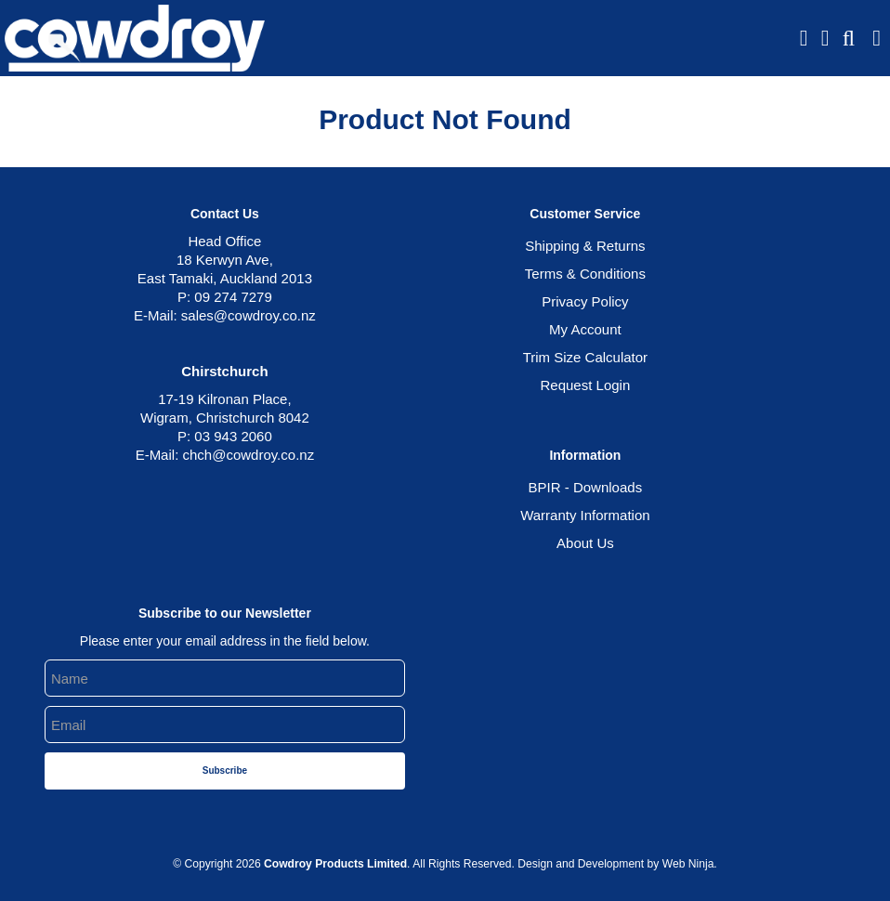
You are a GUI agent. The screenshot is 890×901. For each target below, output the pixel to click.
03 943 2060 (232, 436)
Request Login (586, 385)
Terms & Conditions (585, 273)
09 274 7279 (232, 297)
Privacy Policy (585, 301)
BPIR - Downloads (586, 487)
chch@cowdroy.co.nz (248, 455)
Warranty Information (585, 515)
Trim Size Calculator (585, 357)
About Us (585, 543)
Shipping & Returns (585, 246)
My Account (585, 329)
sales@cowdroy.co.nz (248, 315)
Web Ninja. (689, 863)
